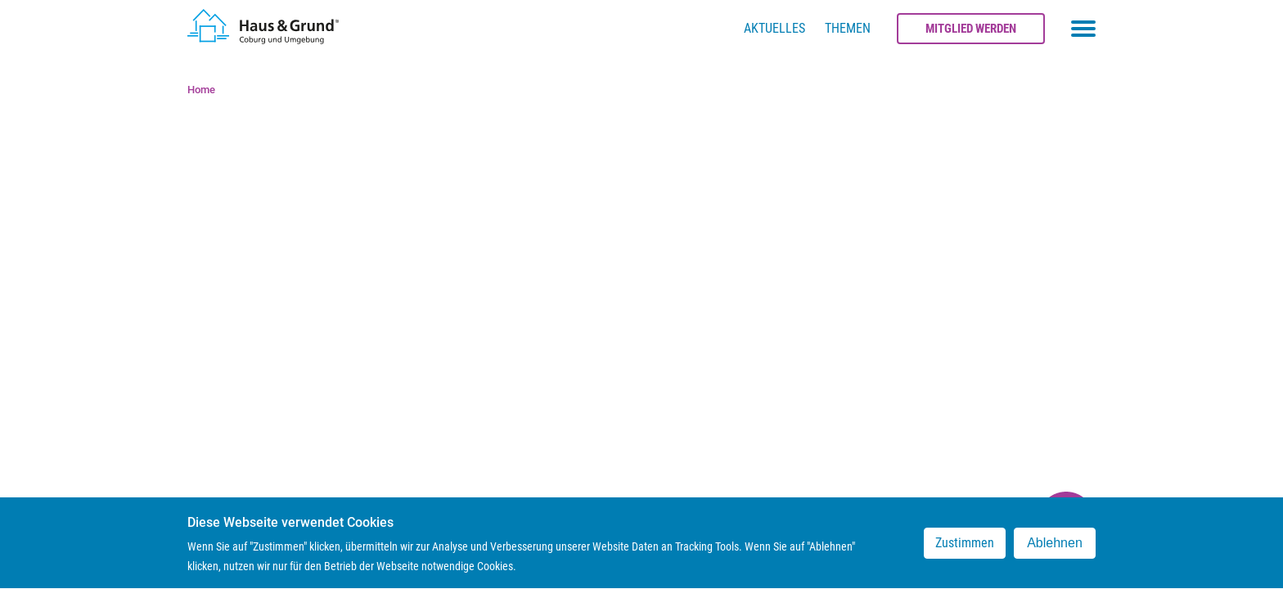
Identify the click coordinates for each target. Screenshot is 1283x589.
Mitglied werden (970, 28)
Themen (848, 28)
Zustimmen (964, 547)
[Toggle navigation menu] (1083, 28)
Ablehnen (1055, 548)
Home (201, 89)
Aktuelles (774, 28)
